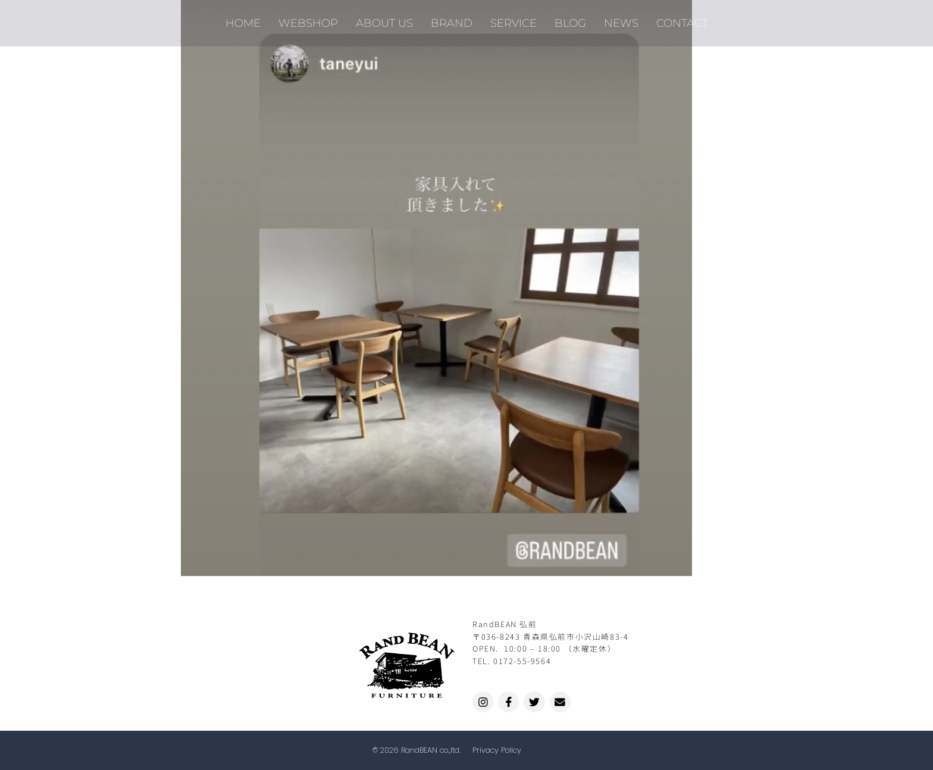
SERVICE (513, 21)
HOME (243, 21)
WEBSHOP (308, 21)
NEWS (621, 21)
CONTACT (682, 21)
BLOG (570, 21)
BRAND (451, 21)
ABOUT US (384, 21)
